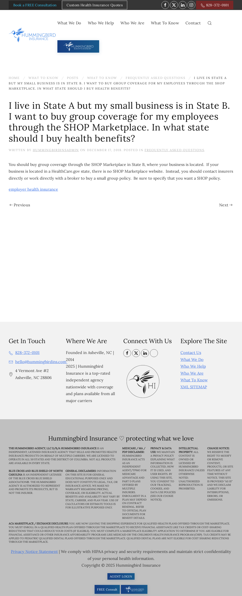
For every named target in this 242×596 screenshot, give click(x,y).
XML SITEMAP (193, 386)
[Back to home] (33, 35)
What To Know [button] (165, 22)
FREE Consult (107, 589)
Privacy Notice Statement (34, 551)
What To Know (194, 379)
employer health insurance (33, 189)
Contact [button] (193, 22)
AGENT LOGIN (121, 576)
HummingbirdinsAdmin (56, 150)
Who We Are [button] (132, 22)
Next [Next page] (225, 204)
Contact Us (190, 352)
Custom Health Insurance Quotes (95, 5)
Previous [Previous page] (20, 204)
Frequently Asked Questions (174, 150)
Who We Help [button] (101, 22)
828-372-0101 (215, 5)
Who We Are (192, 373)
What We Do (192, 359)
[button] (209, 23)
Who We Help (193, 366)
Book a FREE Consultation (35, 5)
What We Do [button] (69, 22)
